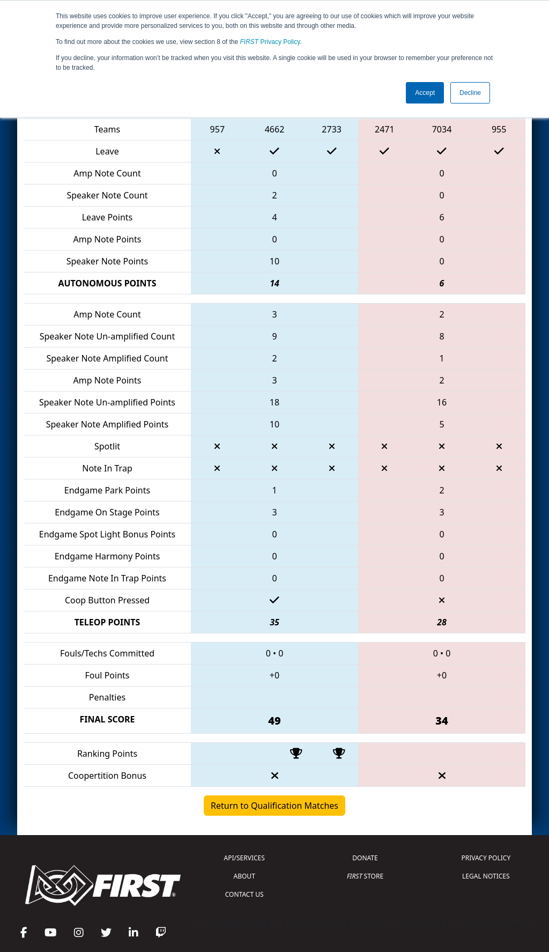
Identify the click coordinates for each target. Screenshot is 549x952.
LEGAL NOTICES (486, 876)
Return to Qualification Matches (274, 805)
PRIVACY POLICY (485, 857)
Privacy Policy (270, 42)
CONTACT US (244, 894)
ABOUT (244, 876)
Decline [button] (470, 93)
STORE (365, 876)
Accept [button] (425, 93)
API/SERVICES (244, 857)
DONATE (364, 857)
